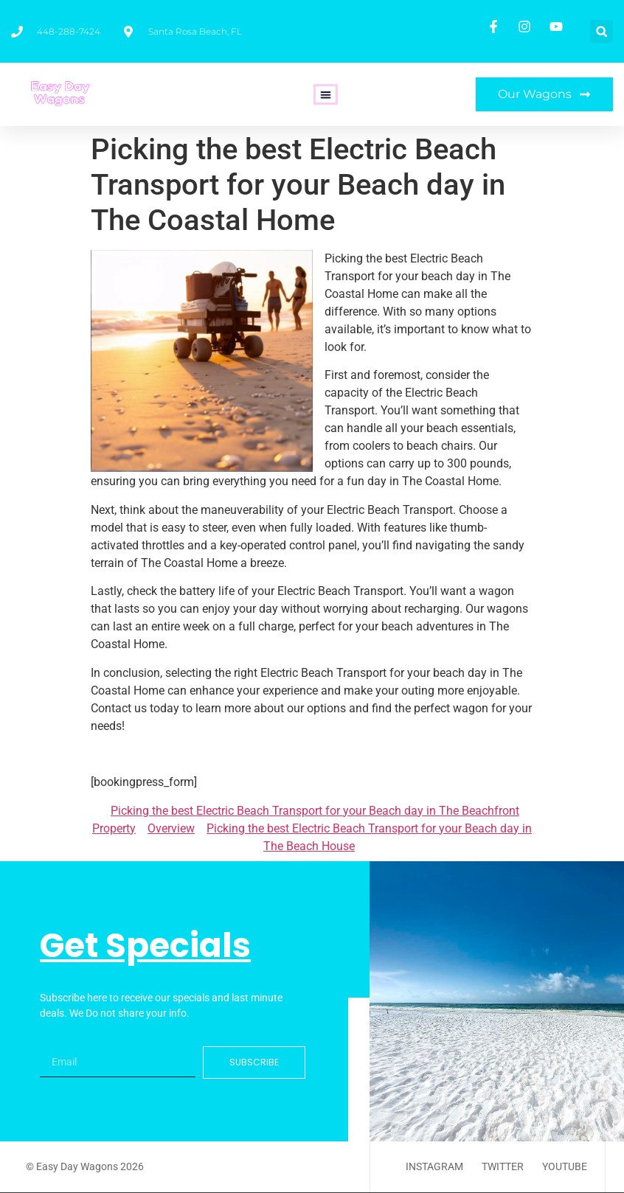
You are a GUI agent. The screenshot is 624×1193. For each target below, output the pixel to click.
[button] (601, 31)
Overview (171, 828)
